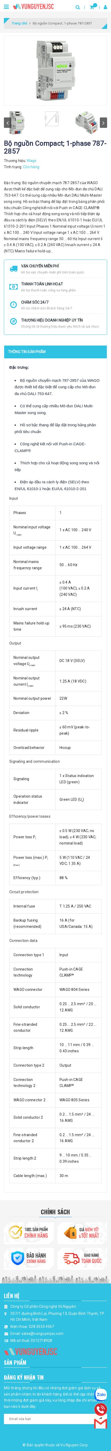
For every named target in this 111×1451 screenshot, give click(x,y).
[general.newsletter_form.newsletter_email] (55, 1419)
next (103, 122)
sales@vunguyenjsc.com (42, 1333)
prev (7, 122)
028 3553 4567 (41, 1326)
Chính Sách (55, 1212)
